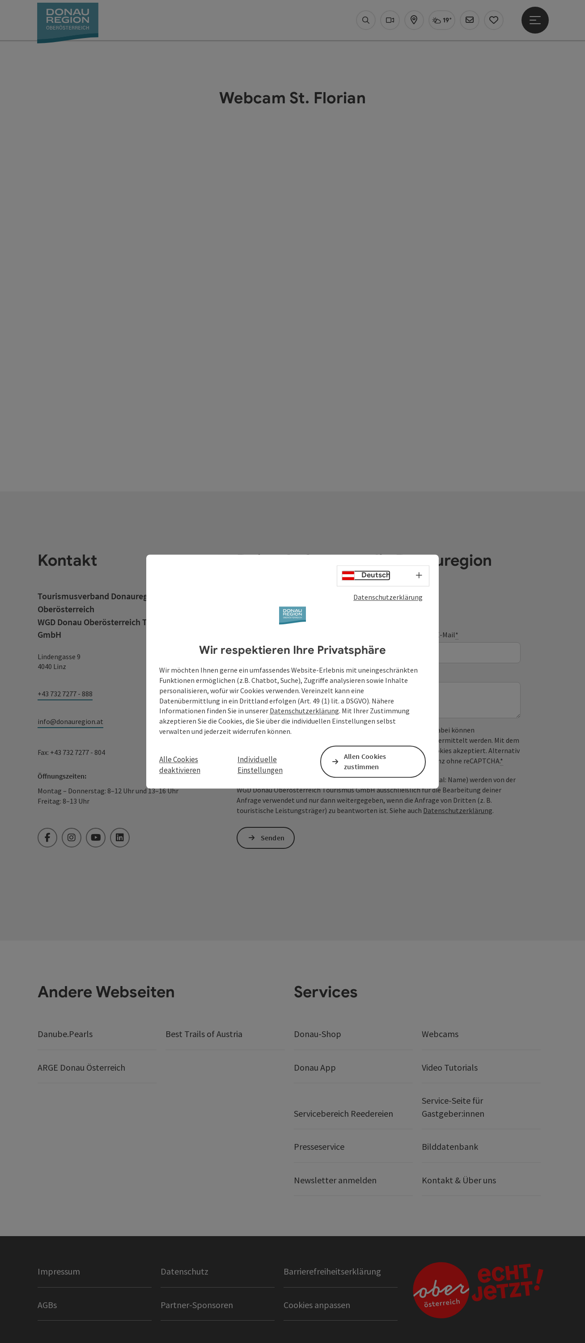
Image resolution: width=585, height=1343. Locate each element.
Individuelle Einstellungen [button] (260, 764)
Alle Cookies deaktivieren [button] (179, 764)
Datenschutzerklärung (388, 597)
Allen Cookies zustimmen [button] (365, 761)
